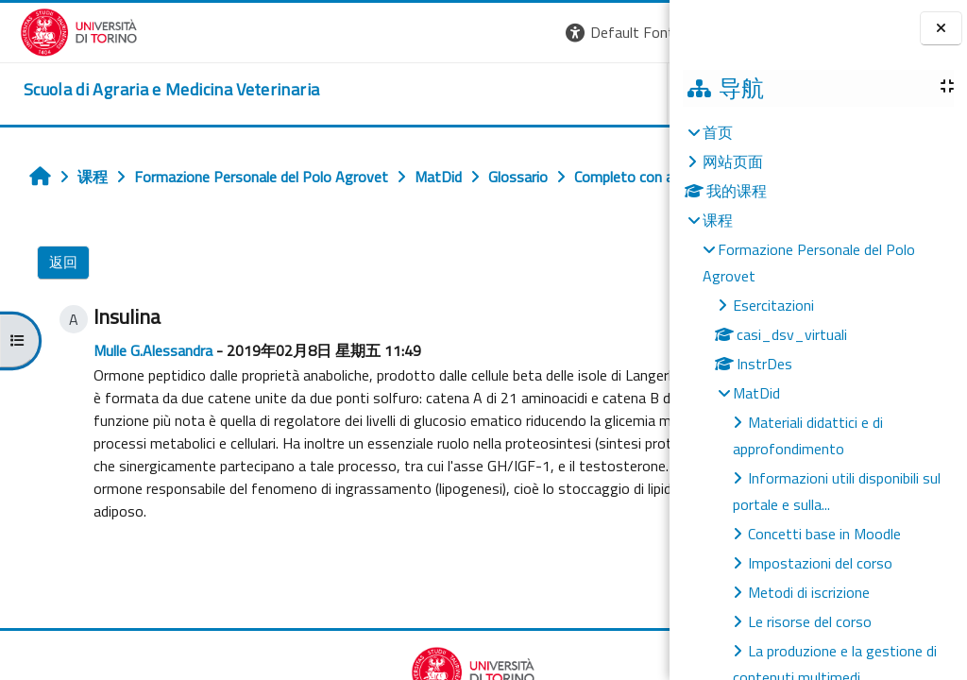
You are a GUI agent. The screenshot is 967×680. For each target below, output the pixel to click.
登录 (639, 32)
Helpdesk (555, 93)
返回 (53, 303)
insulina (203, 575)
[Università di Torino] (59, 30)
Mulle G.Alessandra (136, 392)
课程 (718, 220)
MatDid (756, 393)
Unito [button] (448, 93)
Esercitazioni (773, 305)
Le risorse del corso (810, 621)
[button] (371, 32)
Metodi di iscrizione (809, 592)
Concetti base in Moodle (824, 533)
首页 (718, 132)
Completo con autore (546, 658)
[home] (151, 89)
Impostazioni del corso (820, 563)
